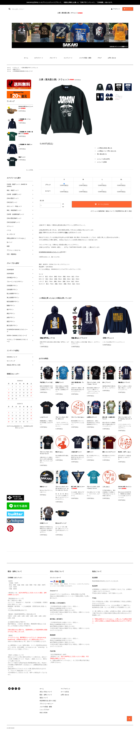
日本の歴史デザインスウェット (30, 67)
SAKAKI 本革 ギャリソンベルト (25, 107)
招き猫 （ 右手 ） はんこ (124, 452)
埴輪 (66, 232)
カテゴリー (38, 58)
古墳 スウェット (108, 338)
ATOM (45, 712)
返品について (110, 211)
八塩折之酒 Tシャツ (76, 452)
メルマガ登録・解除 (85, 58)
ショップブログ (44, 709)
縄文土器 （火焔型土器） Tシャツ (109, 418)
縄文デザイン (16, 69)
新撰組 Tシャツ (60, 382)
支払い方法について (46, 691)
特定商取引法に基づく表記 (123, 211)
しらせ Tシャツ (44, 417)
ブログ (100, 58)
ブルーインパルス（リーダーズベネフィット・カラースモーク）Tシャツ (62, 488)
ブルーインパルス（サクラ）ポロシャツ (62, 418)
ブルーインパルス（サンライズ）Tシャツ (46, 452)
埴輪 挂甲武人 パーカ (47, 338)
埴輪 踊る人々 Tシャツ (79, 338)
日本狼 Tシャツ (44, 523)
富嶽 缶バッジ (43, 486)
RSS (41, 712)
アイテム (127, 9)
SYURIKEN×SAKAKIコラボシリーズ (22, 71)
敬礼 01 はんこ (59, 452)
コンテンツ (68, 58)
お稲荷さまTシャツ (92, 417)
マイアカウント (65, 688)
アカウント (116, 9)
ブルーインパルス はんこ (77, 417)
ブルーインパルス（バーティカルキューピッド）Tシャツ (125, 418)
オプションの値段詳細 (97, 211)
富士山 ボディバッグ (61, 523)
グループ (53, 58)
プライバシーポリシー (46, 703)
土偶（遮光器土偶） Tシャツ (77, 383)
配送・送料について (46, 694)
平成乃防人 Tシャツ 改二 (46, 382)
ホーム (26, 58)
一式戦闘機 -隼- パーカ (24, 119)
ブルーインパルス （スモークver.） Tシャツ (93, 383)
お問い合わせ (112, 58)
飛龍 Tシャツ (21, 157)
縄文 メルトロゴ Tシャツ (109, 452)
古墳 (40, 232)
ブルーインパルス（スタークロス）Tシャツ (93, 487)
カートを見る (65, 691)
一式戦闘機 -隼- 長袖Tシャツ (25, 145)
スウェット (16, 67)
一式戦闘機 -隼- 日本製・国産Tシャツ (25, 132)
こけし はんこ (106, 486)
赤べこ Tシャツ (106, 382)
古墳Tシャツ (90, 452)
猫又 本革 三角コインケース (78, 487)
